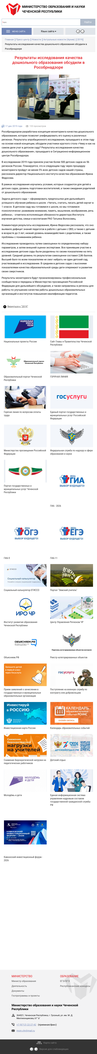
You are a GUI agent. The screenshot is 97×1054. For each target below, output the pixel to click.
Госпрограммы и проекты (26, 995)
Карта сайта (50, 1043)
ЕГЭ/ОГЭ (65, 981)
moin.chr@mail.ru (26, 1030)
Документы (18, 991)
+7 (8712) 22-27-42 (26, 1024)
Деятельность (19, 986)
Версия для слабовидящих (54, 1049)
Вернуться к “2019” (17, 306)
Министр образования (24, 981)
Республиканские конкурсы (75, 986)
